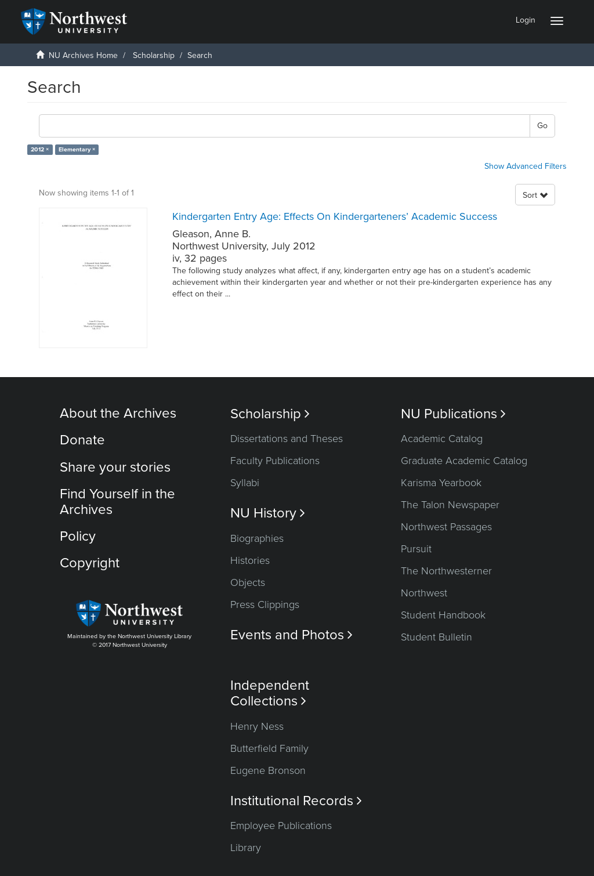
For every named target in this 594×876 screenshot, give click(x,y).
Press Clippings (264, 604)
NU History (267, 513)
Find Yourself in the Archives (117, 501)
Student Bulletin (436, 637)
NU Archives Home (83, 55)
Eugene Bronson (268, 770)
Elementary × (77, 149)
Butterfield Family (269, 748)
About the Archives (118, 413)
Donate (82, 440)
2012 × (40, 149)
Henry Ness (257, 726)
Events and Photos (291, 635)
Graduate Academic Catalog (464, 460)
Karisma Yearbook (441, 482)
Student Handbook (443, 615)
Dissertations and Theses (286, 438)
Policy (78, 536)
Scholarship (154, 55)
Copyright (89, 563)
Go (542, 126)
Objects (247, 582)
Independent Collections (269, 693)
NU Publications (453, 414)
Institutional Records (296, 800)
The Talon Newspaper (450, 504)
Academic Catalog (442, 438)
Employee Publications (281, 825)
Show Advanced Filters (525, 166)
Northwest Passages (446, 526)
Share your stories (115, 467)
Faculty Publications (275, 460)
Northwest (424, 593)
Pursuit (416, 548)
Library (245, 847)
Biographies (257, 538)
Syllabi (244, 482)
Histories (250, 560)
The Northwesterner (446, 570)
